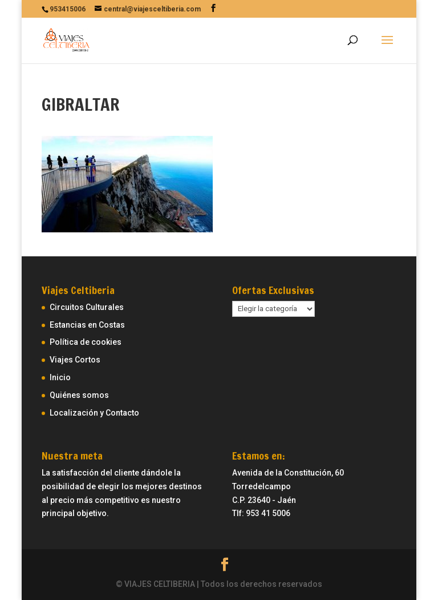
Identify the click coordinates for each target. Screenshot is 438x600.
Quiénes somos (79, 395)
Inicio (60, 377)
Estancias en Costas (87, 324)
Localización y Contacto (94, 412)
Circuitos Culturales (87, 307)
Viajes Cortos (75, 359)
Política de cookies (85, 342)
